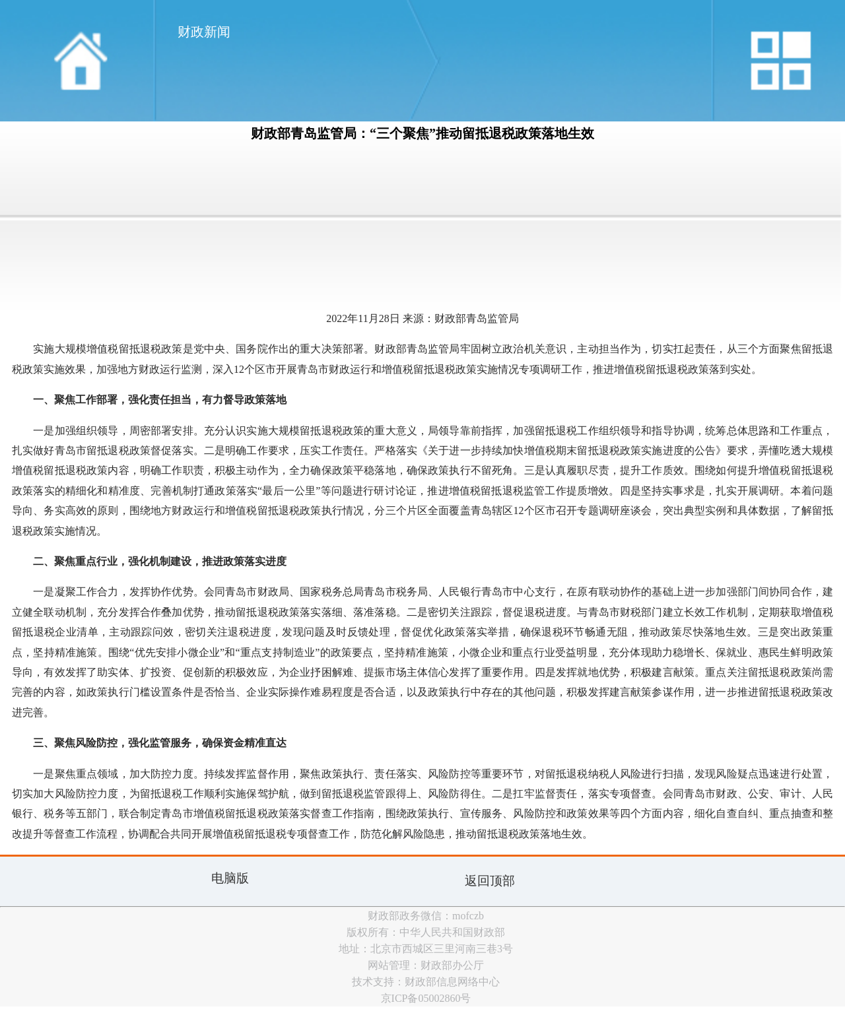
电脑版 (230, 878)
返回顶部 (490, 881)
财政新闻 (204, 31)
